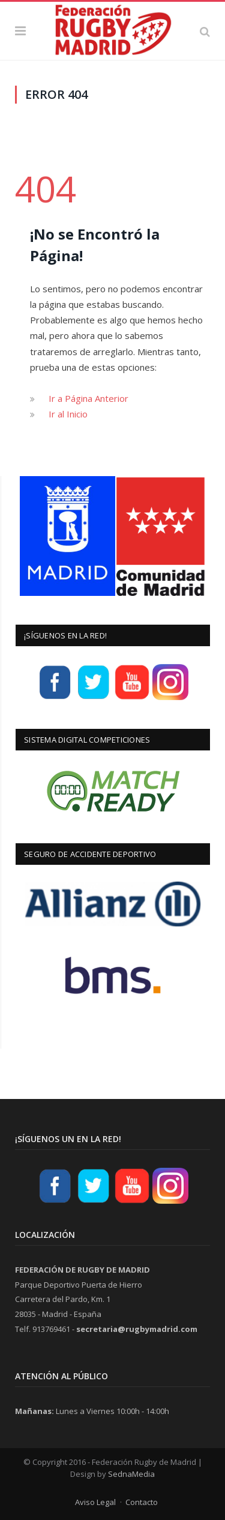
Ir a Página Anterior (88, 398)
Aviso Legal (95, 1502)
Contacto (141, 1502)
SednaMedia (131, 1473)
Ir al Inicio (68, 414)
